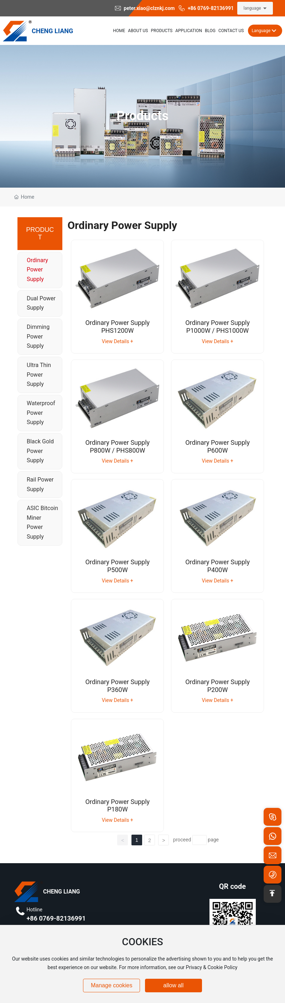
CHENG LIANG (52, 31)
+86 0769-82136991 (206, 8)
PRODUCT (40, 233)
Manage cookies (112, 985)
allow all (173, 985)
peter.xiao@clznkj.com (144, 8)
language (252, 8)
